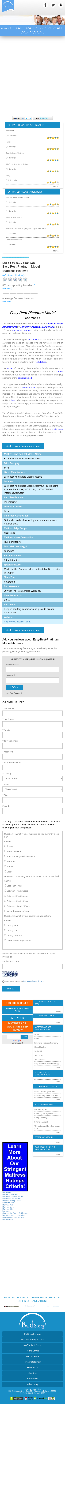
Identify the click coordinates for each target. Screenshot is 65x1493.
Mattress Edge (7, 1209)
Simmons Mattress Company (46, 1043)
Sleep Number (40, 1047)
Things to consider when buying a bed (47, 1127)
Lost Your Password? (14, 693)
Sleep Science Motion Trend (17, 197)
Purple (8, 142)
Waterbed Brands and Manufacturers (45, 1148)
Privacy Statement (32, 1361)
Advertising (32, 1384)
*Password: (7, 751)
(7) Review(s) (11, 158)
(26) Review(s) (11, 180)
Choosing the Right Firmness (46, 1113)
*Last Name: (8, 719)
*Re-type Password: (11, 762)
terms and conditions (33, 981)
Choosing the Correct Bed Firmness (15, 1213)
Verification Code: (10, 961)
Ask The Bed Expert (32, 1345)
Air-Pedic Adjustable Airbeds (17, 164)
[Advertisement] (32, 69)
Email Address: (12, 664)
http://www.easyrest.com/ (17, 621)
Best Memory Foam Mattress (13, 1197)
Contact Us (32, 1378)
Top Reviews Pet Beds (44, 1015)
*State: (5, 784)
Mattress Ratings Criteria (12, 1201)
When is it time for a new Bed (13, 1215)
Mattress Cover (8, 1207)
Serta (36, 1038)
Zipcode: (6, 805)
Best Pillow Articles (44, 1137)
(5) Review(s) (11, 169)
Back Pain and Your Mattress (13, 1217)
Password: (10, 675)
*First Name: (8, 708)
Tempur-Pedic (40, 1059)
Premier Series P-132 (14, 239)
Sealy (8, 175)
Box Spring (6, 1211)
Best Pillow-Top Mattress (11, 1199)
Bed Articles (32, 1367)
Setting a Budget (41, 1122)
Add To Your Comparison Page (23, 446)
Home (4, 28)
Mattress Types (40, 1109)
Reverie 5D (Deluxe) (14, 217)
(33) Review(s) (11, 135)
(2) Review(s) (11, 146)
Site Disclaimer (32, 1356)
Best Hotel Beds (8, 1203)
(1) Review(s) (11, 202)
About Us (32, 1373)
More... (56, 186)
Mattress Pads (7, 1205)
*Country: (7, 773)
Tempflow (10, 130)
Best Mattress (7, 1219)
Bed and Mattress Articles (47, 1086)
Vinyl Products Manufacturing (46, 1063)
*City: (5, 795)
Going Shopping (40, 1117)
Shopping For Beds (44, 1104)
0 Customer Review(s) (13, 275)
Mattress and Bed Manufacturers (43, 1028)
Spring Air (38, 1051)
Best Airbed (6, 1192)
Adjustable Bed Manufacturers (42, 1073)
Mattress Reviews (32, 1333)
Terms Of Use (32, 1350)
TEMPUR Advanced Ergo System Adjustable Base (26, 228)
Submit (11, 988)
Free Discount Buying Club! (17, 1010)
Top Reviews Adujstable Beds (46, 1003)
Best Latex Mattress (10, 1195)
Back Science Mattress (15, 153)
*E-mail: (6, 730)
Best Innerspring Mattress (45, 1091)
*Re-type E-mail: (10, 740)
